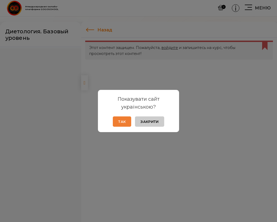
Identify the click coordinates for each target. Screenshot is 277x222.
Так (122, 121)
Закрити (149, 121)
